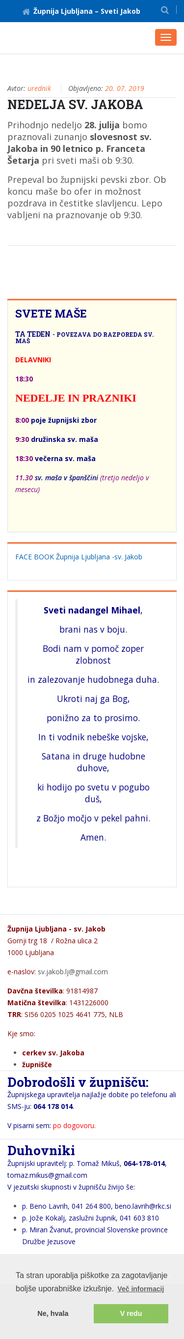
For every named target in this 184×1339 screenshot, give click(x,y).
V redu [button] (131, 1313)
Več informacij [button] (140, 1289)
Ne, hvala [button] (52, 1313)
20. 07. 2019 (124, 88)
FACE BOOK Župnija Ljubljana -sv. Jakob (78, 556)
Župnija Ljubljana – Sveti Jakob (81, 11)
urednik (39, 88)
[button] (165, 9)
